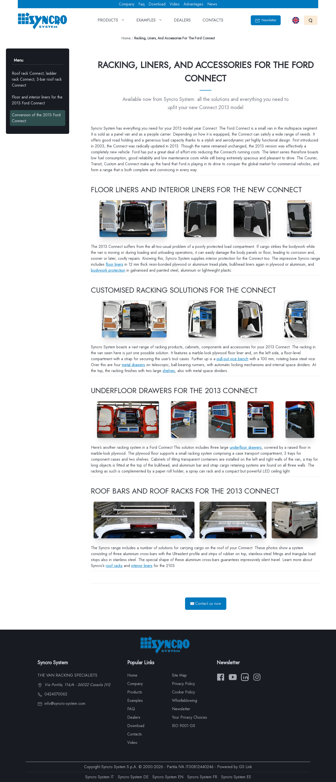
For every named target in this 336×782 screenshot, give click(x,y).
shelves (169, 371)
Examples (135, 700)
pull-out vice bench (232, 359)
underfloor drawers (246, 447)
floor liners (114, 264)
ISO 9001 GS (183, 726)
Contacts (134, 734)
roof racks (114, 566)
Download (157, 4)
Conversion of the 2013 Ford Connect (36, 118)
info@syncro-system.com (61, 703)
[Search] (310, 20)
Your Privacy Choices (189, 717)
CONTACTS (213, 21)
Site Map (179, 675)
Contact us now (205, 603)
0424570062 (52, 694)
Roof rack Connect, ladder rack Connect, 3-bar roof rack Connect (37, 79)
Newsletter (265, 20)
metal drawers (133, 365)
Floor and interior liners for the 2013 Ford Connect (37, 100)
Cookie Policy (183, 692)
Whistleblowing (184, 700)
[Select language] (295, 20)
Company (126, 4)
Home (126, 38)
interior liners (141, 566)
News (212, 4)
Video (174, 4)
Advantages (193, 4)
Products (134, 692)
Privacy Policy (183, 684)
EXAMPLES (149, 21)
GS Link (245, 767)
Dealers (133, 717)
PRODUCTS (111, 21)
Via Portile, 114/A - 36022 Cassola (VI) (74, 684)
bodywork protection (108, 270)
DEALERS (182, 21)
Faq (141, 4)
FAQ (131, 709)
